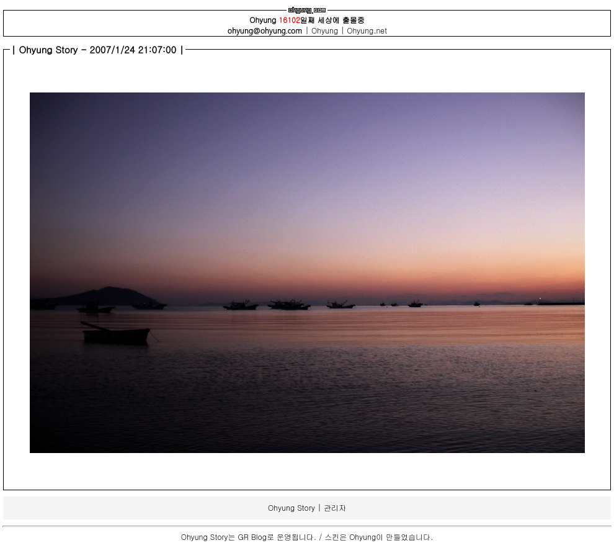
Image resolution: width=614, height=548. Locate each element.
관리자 (335, 507)
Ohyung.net (367, 30)
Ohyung (325, 30)
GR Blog (252, 536)
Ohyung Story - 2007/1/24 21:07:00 (99, 49)
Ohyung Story (291, 507)
